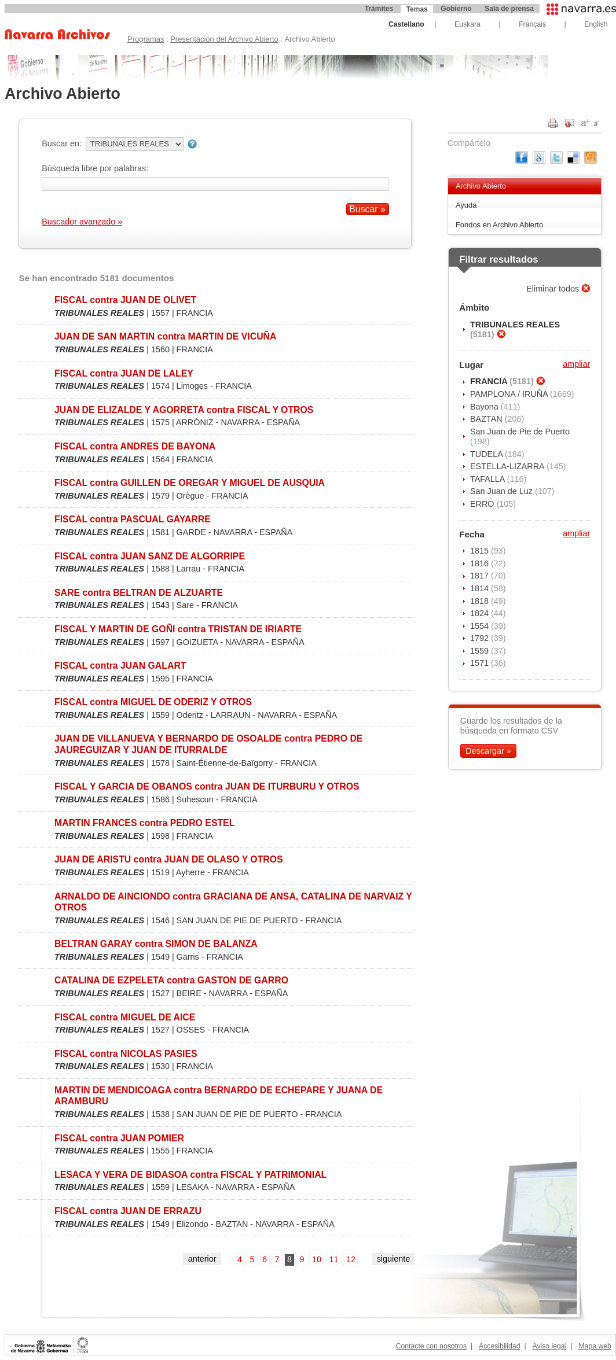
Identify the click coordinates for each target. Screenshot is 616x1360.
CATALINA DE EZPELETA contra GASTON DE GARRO (171, 980)
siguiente (393, 1258)
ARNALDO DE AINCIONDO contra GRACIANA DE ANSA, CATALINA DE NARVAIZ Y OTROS (233, 901)
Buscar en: (62, 143)
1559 (480, 650)
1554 (480, 626)
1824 (480, 613)
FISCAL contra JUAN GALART (120, 665)
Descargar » (488, 750)
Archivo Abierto (481, 186)
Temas (417, 9)
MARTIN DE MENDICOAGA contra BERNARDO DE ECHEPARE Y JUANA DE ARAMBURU (218, 1095)
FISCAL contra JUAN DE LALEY (123, 373)
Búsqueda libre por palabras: (95, 168)
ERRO (483, 503)
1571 (480, 663)
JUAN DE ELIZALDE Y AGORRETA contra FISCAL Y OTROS (183, 410)
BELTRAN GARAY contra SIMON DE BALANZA (156, 944)
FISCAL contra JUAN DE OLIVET (125, 300)
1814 (480, 588)
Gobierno (456, 9)
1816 (480, 563)
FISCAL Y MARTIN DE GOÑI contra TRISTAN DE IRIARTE (178, 629)
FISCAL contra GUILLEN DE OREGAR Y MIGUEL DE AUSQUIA (189, 483)
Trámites (379, 9)
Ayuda (466, 205)
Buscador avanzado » (82, 221)
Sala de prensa (509, 9)
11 (334, 1259)
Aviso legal (549, 1346)
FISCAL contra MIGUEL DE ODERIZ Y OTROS (153, 702)
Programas (145, 39)
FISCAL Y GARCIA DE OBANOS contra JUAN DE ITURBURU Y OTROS (207, 786)
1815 (480, 550)
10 (316, 1259)
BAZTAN (487, 418)
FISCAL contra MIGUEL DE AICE (124, 1017)
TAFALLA (488, 479)
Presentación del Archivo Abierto (224, 39)
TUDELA (487, 454)
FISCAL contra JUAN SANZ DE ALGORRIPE (149, 556)
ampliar (576, 363)
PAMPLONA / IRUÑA (510, 394)
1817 (480, 575)
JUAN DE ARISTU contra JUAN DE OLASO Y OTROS (168, 859)
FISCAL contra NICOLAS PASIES (125, 1054)
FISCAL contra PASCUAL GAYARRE (132, 519)
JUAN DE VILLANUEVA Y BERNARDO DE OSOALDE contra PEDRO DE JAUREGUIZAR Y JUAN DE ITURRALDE (208, 744)
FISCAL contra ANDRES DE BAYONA (134, 446)
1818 (480, 601)
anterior (202, 1258)
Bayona (485, 406)
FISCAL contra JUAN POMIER (119, 1138)
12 (350, 1259)
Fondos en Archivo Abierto (499, 224)
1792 (480, 638)
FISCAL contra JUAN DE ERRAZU (127, 1211)
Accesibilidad (499, 1346)
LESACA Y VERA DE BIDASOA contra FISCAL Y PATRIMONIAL (190, 1175)
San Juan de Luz (502, 491)
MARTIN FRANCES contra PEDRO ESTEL (144, 823)
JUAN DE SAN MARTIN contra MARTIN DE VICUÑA (165, 336)
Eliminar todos (553, 288)
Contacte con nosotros (431, 1346)
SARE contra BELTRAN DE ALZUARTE (138, 593)
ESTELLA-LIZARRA (508, 466)
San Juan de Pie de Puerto (520, 431)
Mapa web (594, 1346)
